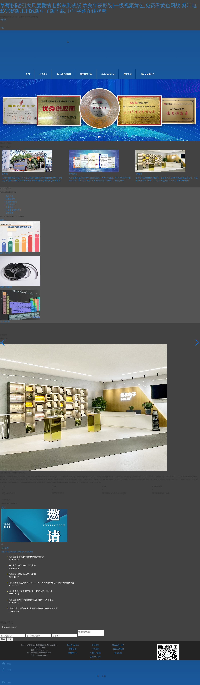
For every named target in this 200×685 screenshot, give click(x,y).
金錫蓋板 (9, 213)
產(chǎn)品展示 (63, 74)
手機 (5, 670)
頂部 (5, 682)
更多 (3, 507)
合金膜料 (9, 207)
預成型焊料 (10, 199)
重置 (3, 639)
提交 (10, 639)
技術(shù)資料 (95, 657)
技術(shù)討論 (108, 74)
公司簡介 (43, 74)
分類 (100, 676)
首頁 (5, 664)
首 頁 (28, 74)
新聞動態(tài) (86, 74)
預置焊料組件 (11, 202)
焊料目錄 (9, 196)
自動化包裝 (10, 204)
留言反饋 (128, 74)
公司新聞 (95, 649)
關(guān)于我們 (118, 645)
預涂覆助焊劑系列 (13, 210)
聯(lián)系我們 (147, 74)
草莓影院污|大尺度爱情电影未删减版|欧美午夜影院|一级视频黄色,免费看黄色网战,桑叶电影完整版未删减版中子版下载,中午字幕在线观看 (98, 8)
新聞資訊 (95, 645)
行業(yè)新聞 (95, 653)
